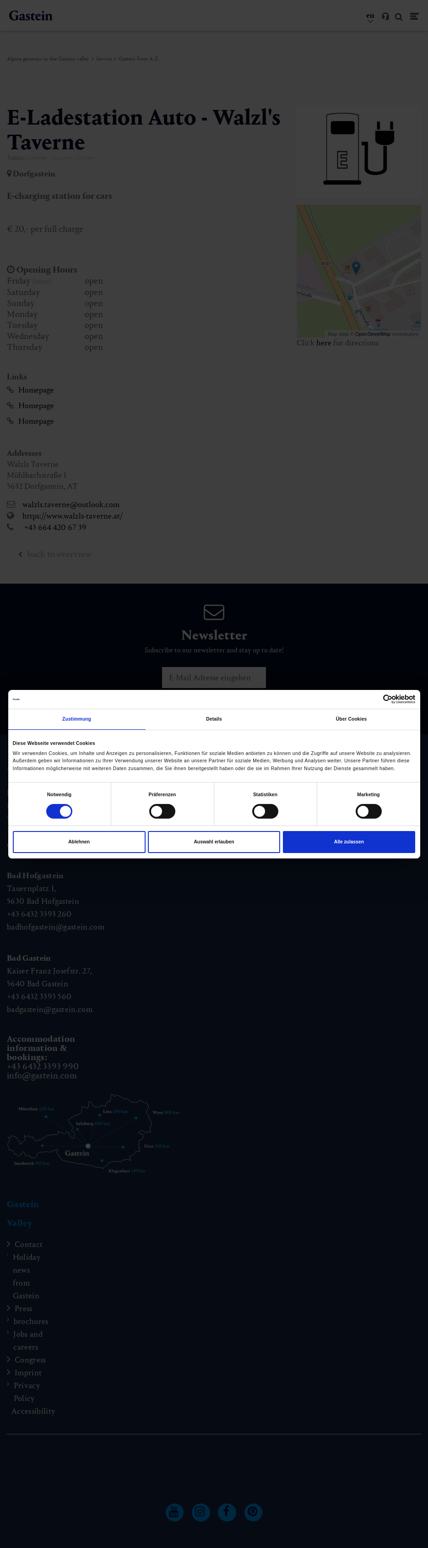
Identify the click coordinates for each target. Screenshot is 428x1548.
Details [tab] (214, 719)
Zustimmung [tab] (76, 719)
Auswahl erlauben (214, 841)
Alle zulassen (349, 841)
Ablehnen (79, 841)
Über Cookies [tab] (351, 719)
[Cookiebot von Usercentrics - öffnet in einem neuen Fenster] (375, 699)
